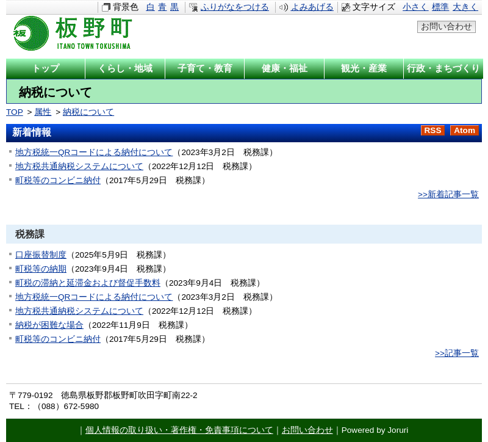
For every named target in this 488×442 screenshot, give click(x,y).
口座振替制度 (40, 254)
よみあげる (312, 7)
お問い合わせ (446, 26)
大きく (465, 7)
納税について (88, 112)
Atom (464, 130)
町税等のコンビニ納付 (58, 180)
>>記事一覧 (457, 353)
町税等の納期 (40, 269)
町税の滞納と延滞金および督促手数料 (87, 283)
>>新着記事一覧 (448, 194)
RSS (433, 130)
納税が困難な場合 (49, 325)
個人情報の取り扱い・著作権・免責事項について (179, 430)
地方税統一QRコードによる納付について (94, 152)
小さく (415, 7)
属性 (42, 112)
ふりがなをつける (235, 7)
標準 (440, 7)
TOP (14, 112)
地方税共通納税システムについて (79, 166)
